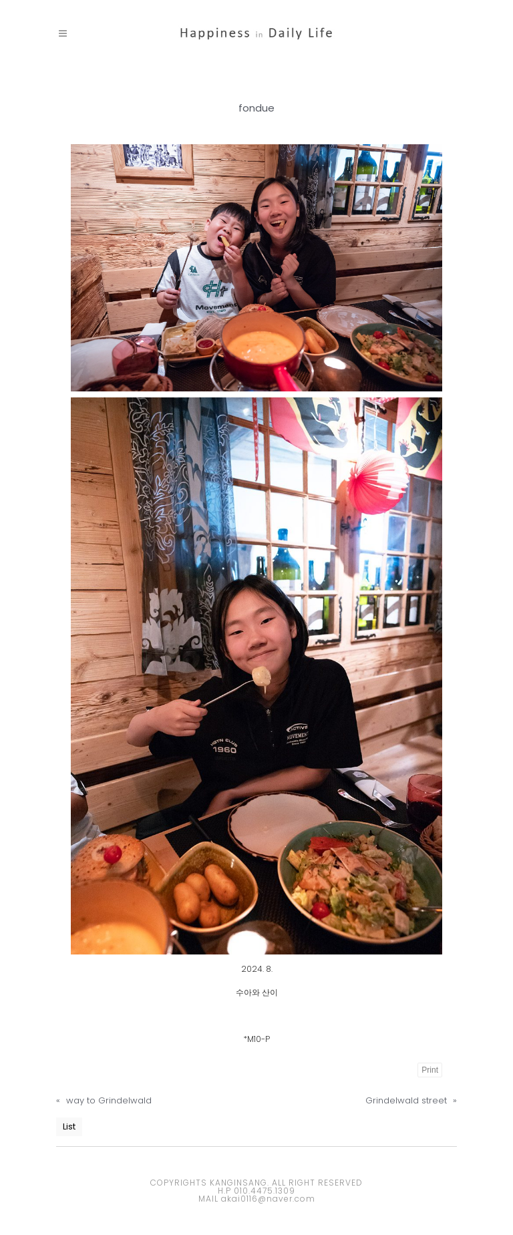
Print (429, 1070)
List (69, 1126)
